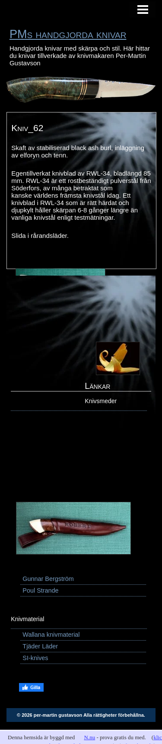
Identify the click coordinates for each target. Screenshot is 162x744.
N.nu (89, 737)
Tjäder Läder (40, 646)
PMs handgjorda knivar (68, 34)
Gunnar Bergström (47, 578)
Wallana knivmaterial (50, 634)
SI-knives (35, 657)
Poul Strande (40, 590)
